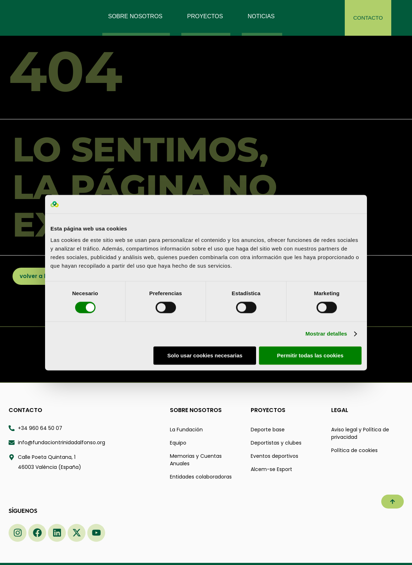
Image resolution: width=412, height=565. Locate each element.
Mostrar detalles (326, 334)
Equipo (178, 442)
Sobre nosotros (196, 410)
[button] (392, 502)
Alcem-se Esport (271, 469)
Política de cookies (354, 450)
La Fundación (186, 429)
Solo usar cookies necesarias (204, 355)
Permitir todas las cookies (310, 355)
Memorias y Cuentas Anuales (196, 459)
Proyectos (268, 410)
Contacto (25, 410)
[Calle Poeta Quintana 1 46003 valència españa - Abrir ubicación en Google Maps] (85, 462)
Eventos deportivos (274, 456)
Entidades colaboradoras (201, 476)
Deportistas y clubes (276, 442)
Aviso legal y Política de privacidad (360, 433)
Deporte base (268, 429)
